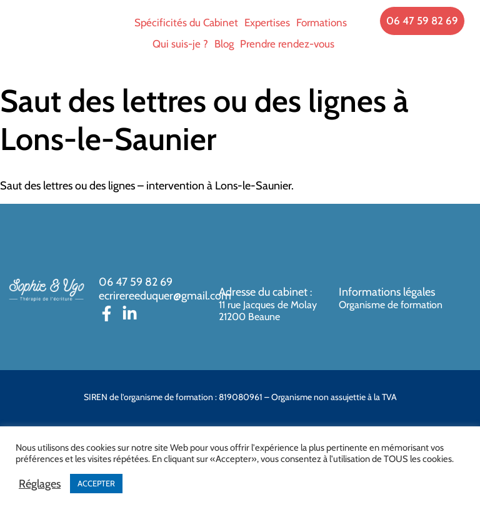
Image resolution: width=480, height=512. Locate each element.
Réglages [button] (40, 483)
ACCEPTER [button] (96, 483)
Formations (321, 22)
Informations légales (387, 292)
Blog (224, 44)
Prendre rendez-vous (287, 44)
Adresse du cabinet (264, 292)
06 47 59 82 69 (135, 282)
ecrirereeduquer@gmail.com (165, 296)
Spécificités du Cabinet (186, 22)
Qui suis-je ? (180, 44)
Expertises (267, 22)
